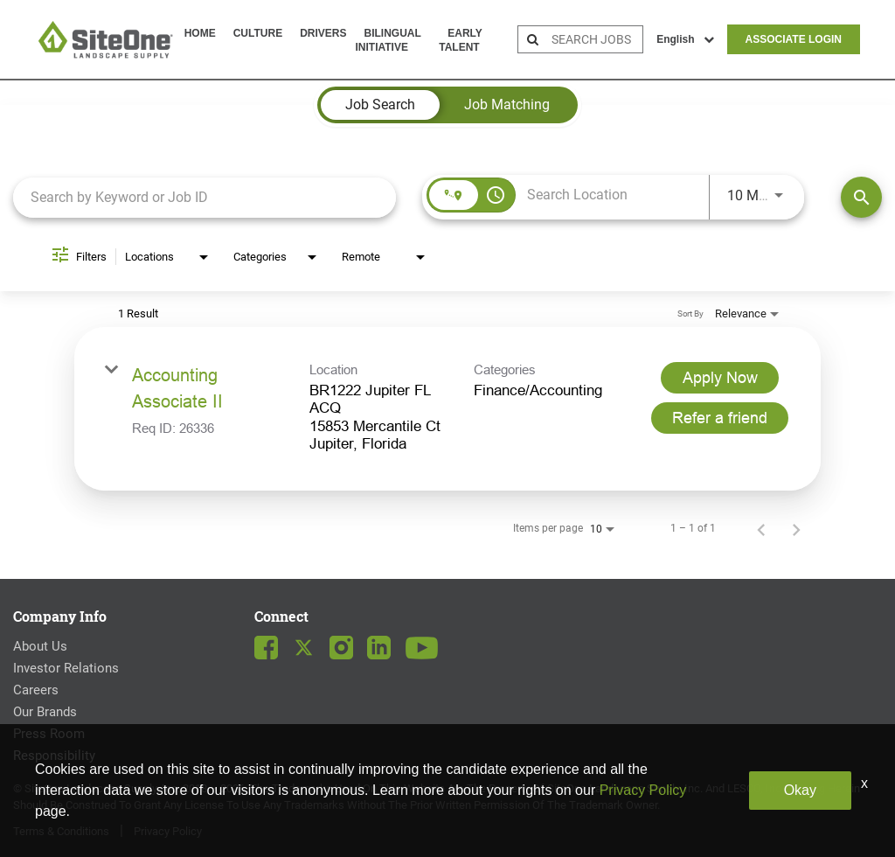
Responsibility (54, 755)
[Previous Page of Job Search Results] (761, 528)
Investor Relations (66, 668)
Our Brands (45, 712)
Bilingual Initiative (387, 40)
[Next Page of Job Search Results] (796, 528)
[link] (447, 409)
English (684, 39)
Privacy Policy (168, 831)
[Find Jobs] (861, 197)
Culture (257, 33)
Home (200, 33)
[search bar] (594, 39)
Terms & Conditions (61, 831)
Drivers (323, 33)
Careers (36, 690)
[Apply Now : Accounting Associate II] (720, 378)
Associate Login (794, 39)
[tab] (380, 105)
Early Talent (460, 40)
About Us (40, 646)
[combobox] (204, 197)
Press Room (49, 734)
